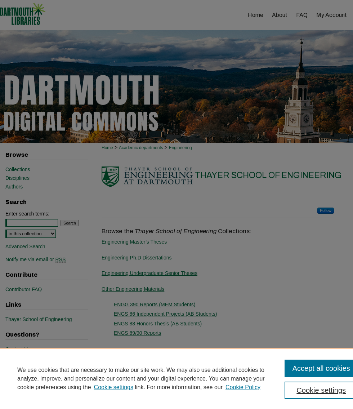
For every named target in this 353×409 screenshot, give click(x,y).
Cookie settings (113, 387)
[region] (176, 378)
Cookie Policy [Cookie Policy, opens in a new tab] (242, 387)
